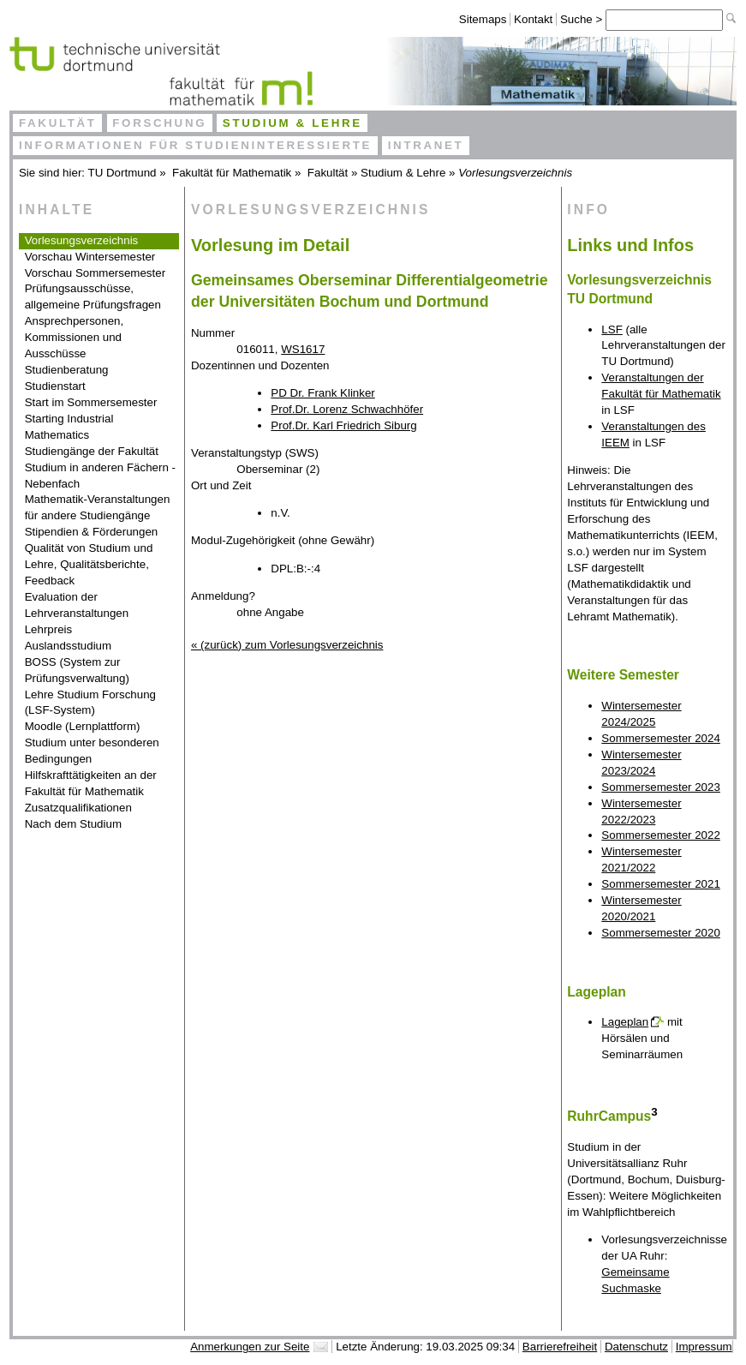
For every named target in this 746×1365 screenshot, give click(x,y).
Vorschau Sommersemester (95, 272)
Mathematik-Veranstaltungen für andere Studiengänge (97, 507)
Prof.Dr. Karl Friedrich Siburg (343, 425)
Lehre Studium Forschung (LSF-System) (90, 702)
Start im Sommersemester (91, 402)
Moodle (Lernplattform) (82, 726)
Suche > (583, 19)
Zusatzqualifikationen (78, 807)
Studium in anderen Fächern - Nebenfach (100, 475)
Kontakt (533, 19)
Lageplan (624, 1021)
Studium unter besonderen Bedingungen (92, 750)
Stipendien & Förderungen (91, 531)
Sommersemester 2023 (660, 787)
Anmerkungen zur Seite (249, 1346)
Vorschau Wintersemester (90, 256)
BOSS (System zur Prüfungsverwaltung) (77, 670)
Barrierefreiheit (559, 1346)
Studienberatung (67, 369)
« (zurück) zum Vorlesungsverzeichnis (287, 644)
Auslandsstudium (68, 645)
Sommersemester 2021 (660, 883)
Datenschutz (636, 1346)
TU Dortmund (122, 172)
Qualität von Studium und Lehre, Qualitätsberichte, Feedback (89, 564)
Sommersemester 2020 (660, 932)
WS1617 (303, 349)
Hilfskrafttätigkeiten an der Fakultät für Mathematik (91, 783)
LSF (611, 329)
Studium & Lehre (292, 123)
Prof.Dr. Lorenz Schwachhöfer (347, 409)
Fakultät (58, 123)
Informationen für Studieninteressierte (195, 145)
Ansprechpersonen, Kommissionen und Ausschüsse (74, 337)
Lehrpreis (49, 629)
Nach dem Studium (73, 823)
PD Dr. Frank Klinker (322, 392)
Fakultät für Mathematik (231, 172)
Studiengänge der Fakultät (91, 451)
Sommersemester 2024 (660, 738)
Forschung (159, 123)
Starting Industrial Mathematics (69, 426)
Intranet (426, 145)
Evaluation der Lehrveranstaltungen (77, 605)
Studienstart (55, 386)
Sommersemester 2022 (660, 835)
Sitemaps (483, 19)
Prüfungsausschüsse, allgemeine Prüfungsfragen (93, 296)
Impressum (704, 1346)
